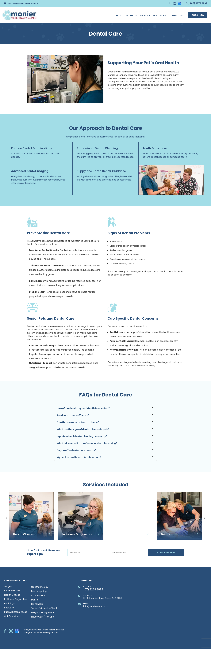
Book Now (197, 15)
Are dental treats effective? (73, 415)
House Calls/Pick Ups (42, 617)
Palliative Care (12, 591)
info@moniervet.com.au (96, 605)
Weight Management (42, 612)
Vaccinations (38, 595)
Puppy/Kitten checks (15, 612)
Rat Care (9, 608)
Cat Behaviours (12, 616)
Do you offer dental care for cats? (76, 450)
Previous (7, 517)
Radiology (9, 603)
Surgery (8, 586)
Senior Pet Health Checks (45, 608)
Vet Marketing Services (47, 632)
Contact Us (174, 15)
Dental (34, 600)
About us (129, 15)
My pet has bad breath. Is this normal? (79, 457)
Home (118, 15)
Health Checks (12, 595)
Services (143, 15)
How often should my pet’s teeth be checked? (83, 408)
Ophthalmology (39, 587)
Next (204, 517)
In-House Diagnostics (15, 599)
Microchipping (39, 591)
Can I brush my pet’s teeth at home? (78, 422)
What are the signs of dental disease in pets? (83, 429)
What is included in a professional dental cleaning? (87, 443)
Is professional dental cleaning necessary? (82, 436)
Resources (157, 15)
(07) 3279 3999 (195, 3)
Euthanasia (37, 604)
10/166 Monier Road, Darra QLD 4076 (23, 3)
